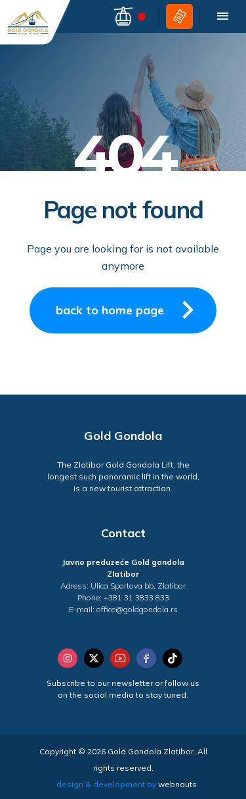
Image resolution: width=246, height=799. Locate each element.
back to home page (129, 309)
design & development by (126, 784)
